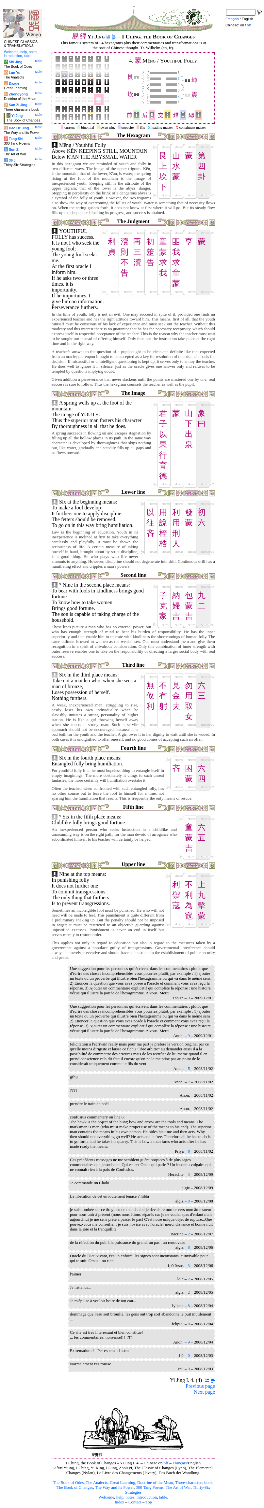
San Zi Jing (18, 105)
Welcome (106, 1497)
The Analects (96, 1482)
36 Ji (13, 160)
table (163, 1497)
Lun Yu (14, 73)
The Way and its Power (114, 1487)
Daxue (14, 83)
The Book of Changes (75, 1487)
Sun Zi (14, 149)
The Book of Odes (68, 1482)
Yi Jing (17, 116)
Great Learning (122, 1482)
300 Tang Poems (150, 1487)
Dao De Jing (19, 128)
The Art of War (178, 1487)
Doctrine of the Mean (155, 1482)
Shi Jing (15, 62)
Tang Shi (16, 139)
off (166, 1463)
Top (148, 1502)
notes (129, 1497)
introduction (147, 1497)
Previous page (200, 1386)
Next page (204, 1392)
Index (119, 1502)
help (120, 1497)
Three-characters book (194, 1482)
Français (180, 1463)
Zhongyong (18, 94)
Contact (134, 1502)
